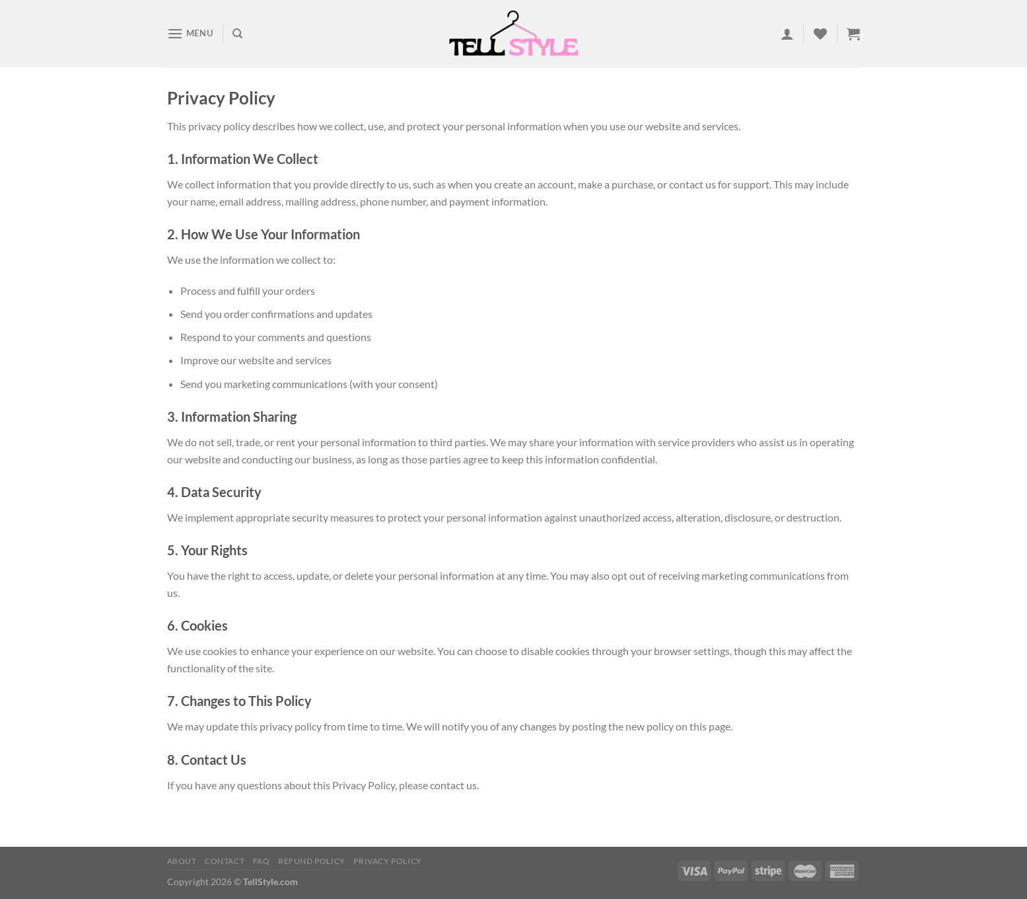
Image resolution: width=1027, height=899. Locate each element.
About (182, 861)
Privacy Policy (387, 861)
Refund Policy (311, 861)
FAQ (261, 861)
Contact (224, 861)
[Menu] (190, 33)
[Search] (237, 33)
